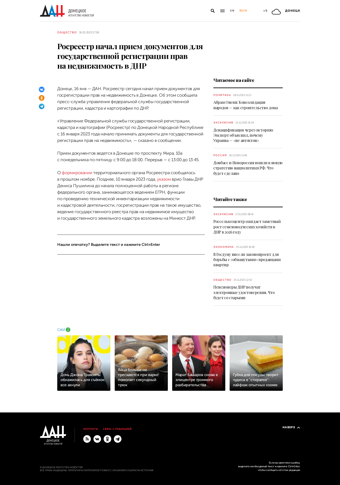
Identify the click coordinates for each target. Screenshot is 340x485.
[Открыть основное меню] (222, 10)
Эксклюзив (223, 122)
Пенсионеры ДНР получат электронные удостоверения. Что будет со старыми (244, 292)
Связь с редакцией (117, 429)
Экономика (223, 246)
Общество (67, 32)
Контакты (90, 429)
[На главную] (67, 11)
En (232, 10)
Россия (220, 155)
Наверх (291, 427)
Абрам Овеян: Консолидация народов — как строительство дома (245, 105)
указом (164, 179)
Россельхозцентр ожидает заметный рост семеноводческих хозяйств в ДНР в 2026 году (247, 227)
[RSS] (87, 439)
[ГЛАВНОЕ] (117, 439)
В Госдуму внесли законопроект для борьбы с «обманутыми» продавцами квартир (247, 260)
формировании (77, 172)
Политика (222, 95)
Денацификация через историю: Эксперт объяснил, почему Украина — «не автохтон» (243, 135)
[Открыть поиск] (212, 10)
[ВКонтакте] (41, 89)
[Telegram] (41, 106)
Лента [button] (243, 10)
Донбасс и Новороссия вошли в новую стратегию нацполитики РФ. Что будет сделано (248, 168)
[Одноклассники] (41, 98)
